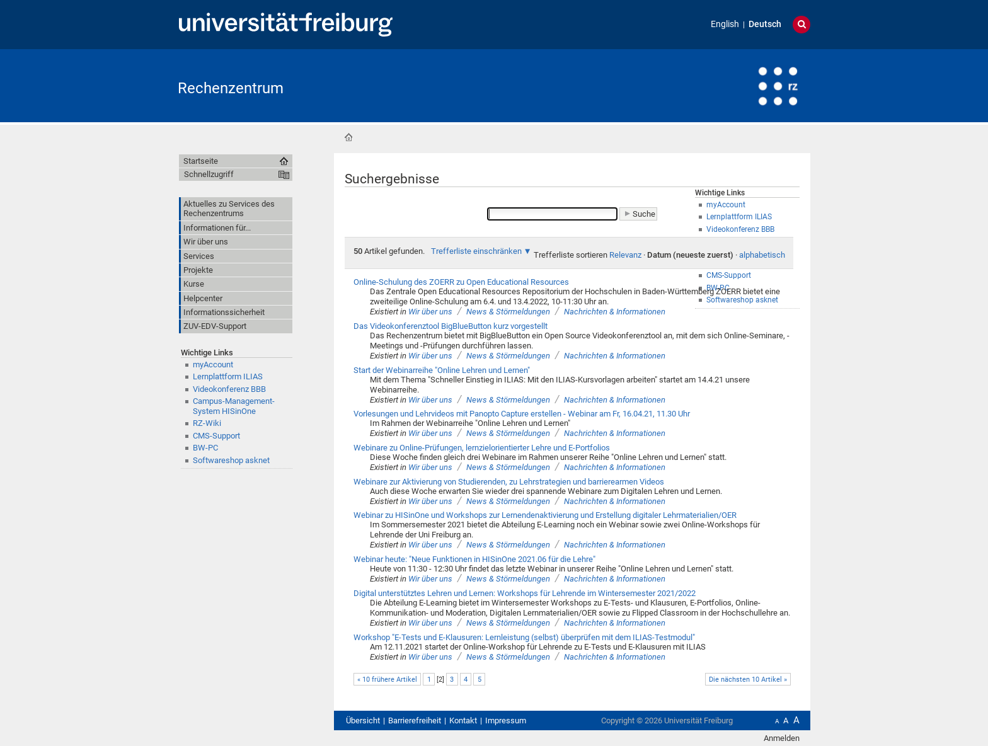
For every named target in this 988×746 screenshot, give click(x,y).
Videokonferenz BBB (229, 389)
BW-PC (205, 447)
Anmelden (782, 738)
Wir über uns (430, 311)
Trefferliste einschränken (476, 251)
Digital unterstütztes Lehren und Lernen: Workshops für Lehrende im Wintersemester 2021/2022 (524, 593)
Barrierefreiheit (414, 720)
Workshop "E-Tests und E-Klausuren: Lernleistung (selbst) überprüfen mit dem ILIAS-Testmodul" (524, 637)
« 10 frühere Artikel (387, 679)
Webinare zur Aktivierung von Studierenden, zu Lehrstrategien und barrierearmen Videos (508, 481)
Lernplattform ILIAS (228, 376)
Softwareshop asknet (231, 460)
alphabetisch (762, 255)
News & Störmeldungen (508, 311)
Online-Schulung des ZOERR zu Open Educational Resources (461, 282)
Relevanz (625, 255)
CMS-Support (216, 435)
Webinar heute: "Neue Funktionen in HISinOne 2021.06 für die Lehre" (474, 559)
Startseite (348, 137)
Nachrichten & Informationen (614, 311)
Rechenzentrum (231, 88)
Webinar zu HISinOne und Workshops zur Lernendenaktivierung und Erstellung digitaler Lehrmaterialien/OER (545, 515)
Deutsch (765, 24)
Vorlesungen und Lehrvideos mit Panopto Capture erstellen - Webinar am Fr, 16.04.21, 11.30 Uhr (521, 413)
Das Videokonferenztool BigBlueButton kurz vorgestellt (450, 326)
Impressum (505, 720)
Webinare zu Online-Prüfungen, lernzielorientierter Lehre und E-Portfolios (481, 447)
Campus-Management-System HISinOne (234, 405)
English (725, 24)
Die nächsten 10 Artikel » (748, 679)
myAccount (213, 364)
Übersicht (363, 720)
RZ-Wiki (207, 423)
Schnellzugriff (209, 174)
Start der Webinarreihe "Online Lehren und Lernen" (441, 370)
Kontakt (463, 720)
